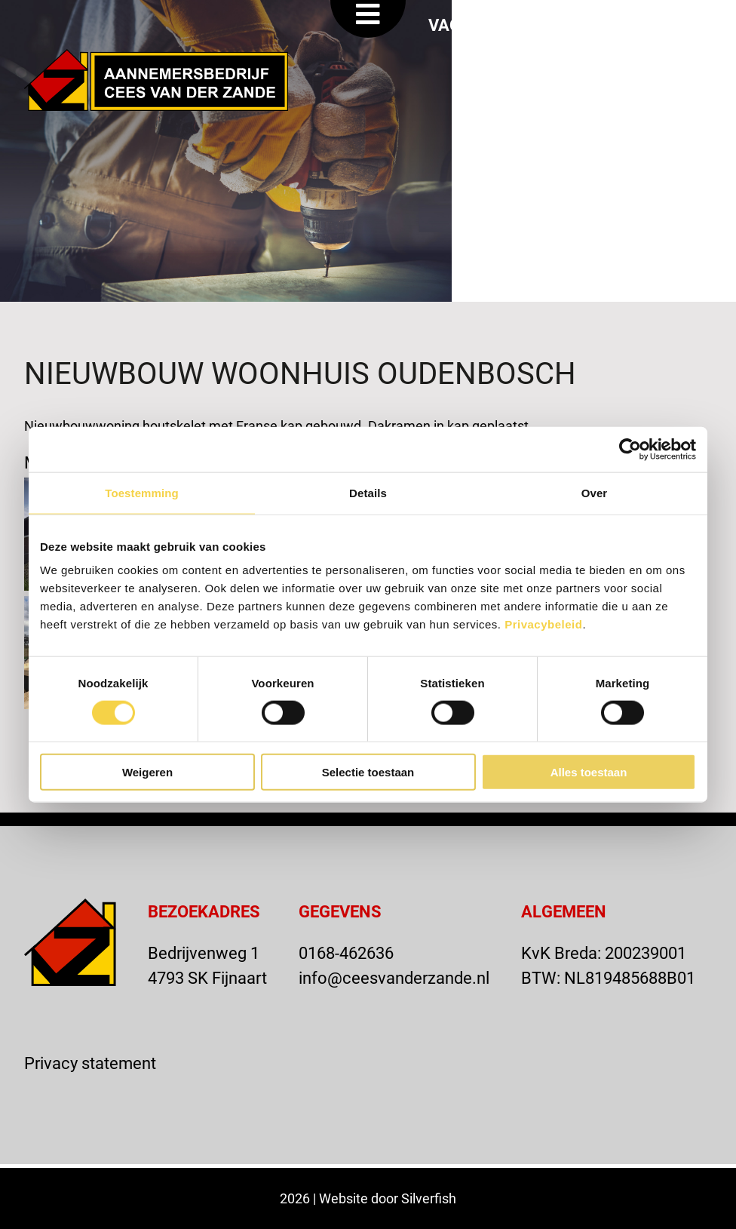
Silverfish (428, 1198)
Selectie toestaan (368, 772)
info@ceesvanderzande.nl (394, 977)
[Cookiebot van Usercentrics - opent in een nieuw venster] (630, 449)
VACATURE (469, 24)
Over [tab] (594, 492)
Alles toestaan (588, 772)
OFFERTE (578, 24)
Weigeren (147, 772)
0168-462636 (346, 952)
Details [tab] (368, 492)
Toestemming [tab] (142, 492)
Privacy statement (90, 1063)
